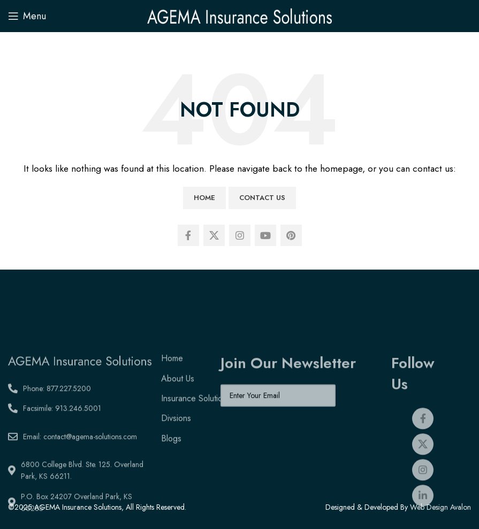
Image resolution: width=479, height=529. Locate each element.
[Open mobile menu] (27, 16)
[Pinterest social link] (291, 235)
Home (204, 198)
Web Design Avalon (440, 507)
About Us (177, 421)
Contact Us (262, 198)
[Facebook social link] (188, 235)
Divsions (176, 461)
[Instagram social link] (239, 235)
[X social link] (214, 235)
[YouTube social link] (265, 235)
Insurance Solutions (196, 441)
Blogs (171, 480)
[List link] (79, 430)
